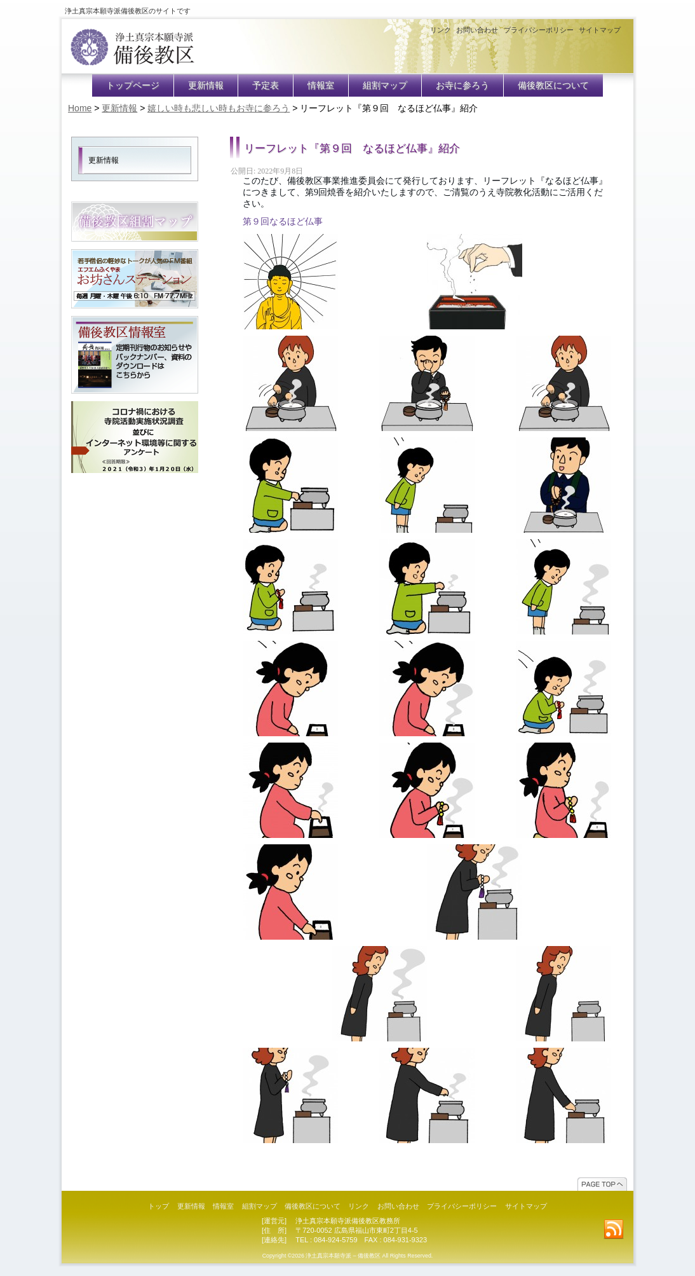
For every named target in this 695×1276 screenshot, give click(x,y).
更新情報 (206, 85)
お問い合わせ (477, 30)
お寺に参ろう (462, 85)
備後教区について (553, 85)
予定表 (265, 85)
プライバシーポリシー (539, 30)
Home (79, 108)
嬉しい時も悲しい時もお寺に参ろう (218, 108)
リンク (440, 30)
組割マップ (385, 85)
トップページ (132, 85)
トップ (158, 1206)
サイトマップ (600, 30)
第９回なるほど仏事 (283, 221)
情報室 (320, 85)
